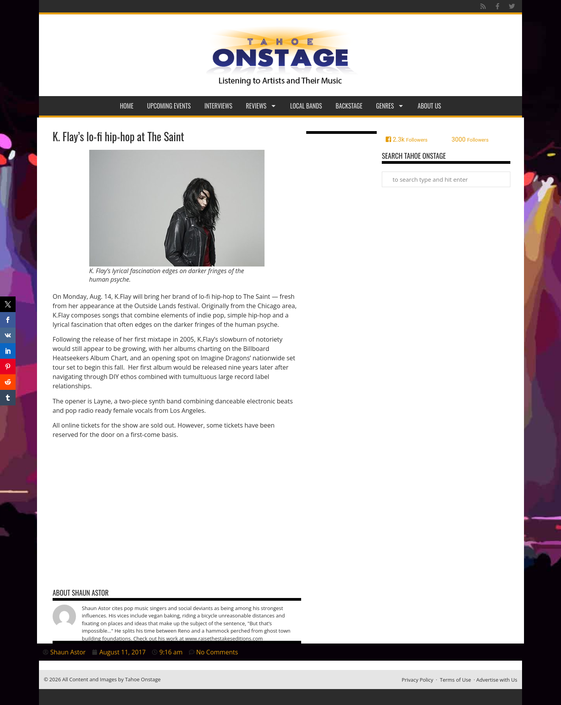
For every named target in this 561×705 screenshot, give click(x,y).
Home (127, 105)
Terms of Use (455, 679)
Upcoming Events (169, 105)
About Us (429, 105)
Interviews (219, 105)
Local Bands (306, 105)
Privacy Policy (417, 679)
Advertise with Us (496, 679)
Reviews (261, 106)
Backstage (349, 105)
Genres (390, 106)
